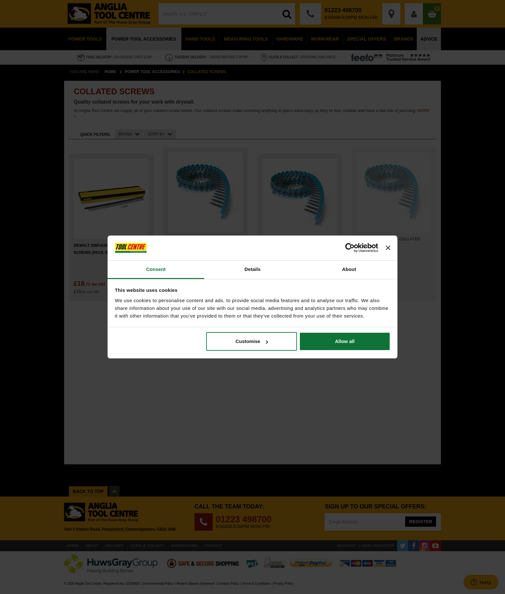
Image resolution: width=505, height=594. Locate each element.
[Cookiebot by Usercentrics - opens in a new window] (350, 248)
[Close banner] (388, 248)
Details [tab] (252, 269)
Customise (251, 341)
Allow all (345, 341)
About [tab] (349, 269)
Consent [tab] (156, 269)
